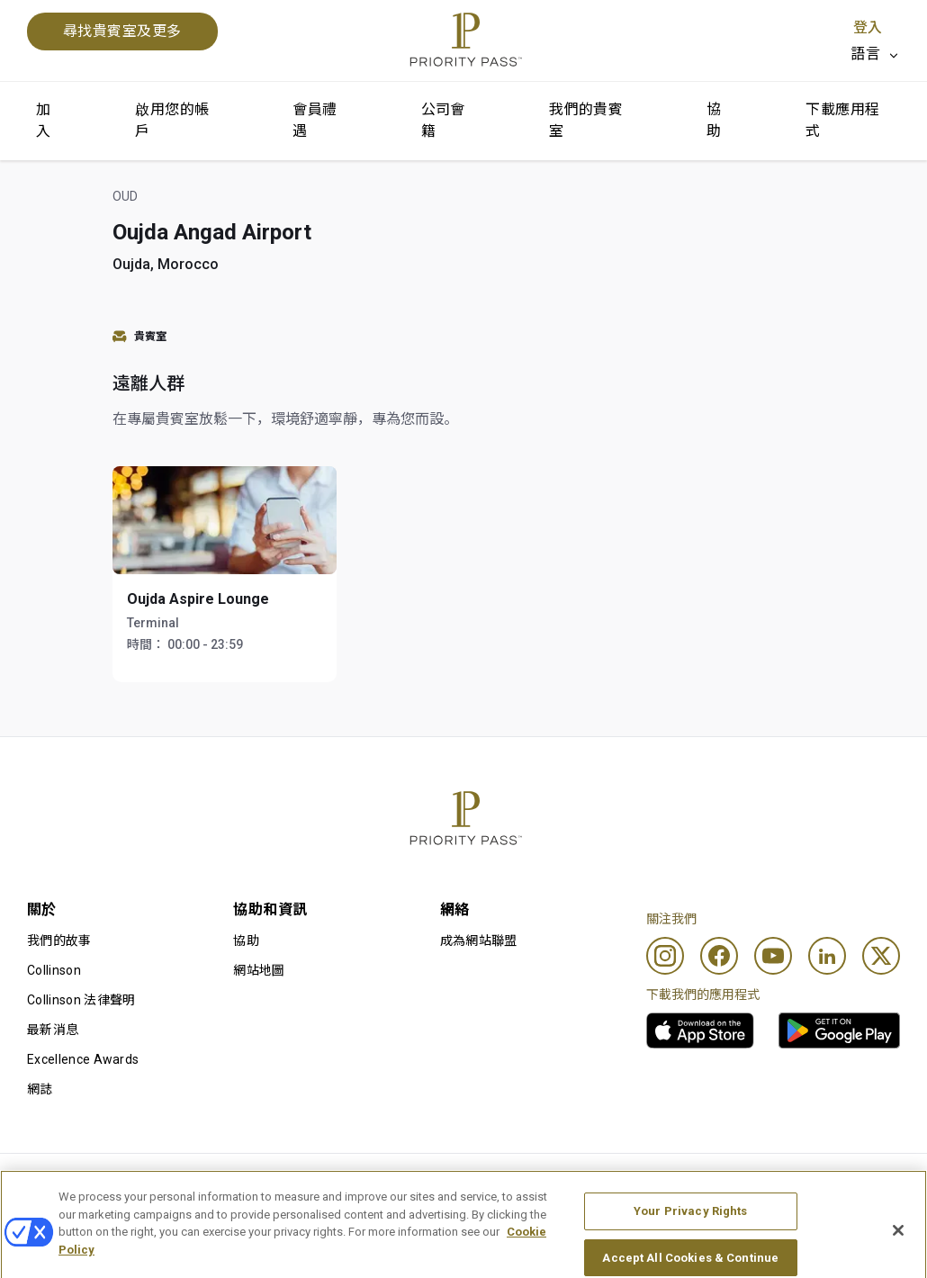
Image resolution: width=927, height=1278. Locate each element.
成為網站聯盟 (479, 940)
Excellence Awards (83, 1059)
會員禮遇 (314, 120)
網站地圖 (258, 970)
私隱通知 (586, 1182)
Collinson (54, 970)
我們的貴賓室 (586, 120)
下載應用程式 (842, 120)
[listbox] (875, 54)
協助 (713, 120)
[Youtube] (773, 956)
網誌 (40, 1089)
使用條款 (230, 1182)
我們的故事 (59, 940)
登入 (867, 27)
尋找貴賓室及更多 (122, 31)
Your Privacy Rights (690, 1246)
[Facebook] (719, 956)
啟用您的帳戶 (172, 120)
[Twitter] (881, 956)
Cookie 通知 (417, 1182)
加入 (43, 120)
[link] (700, 1030)
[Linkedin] (827, 956)
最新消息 (52, 1029)
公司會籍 (443, 120)
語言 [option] (865, 53)
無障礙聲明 (770, 1182)
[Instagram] (665, 956)
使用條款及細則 (72, 1182)
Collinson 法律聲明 (81, 1000)
